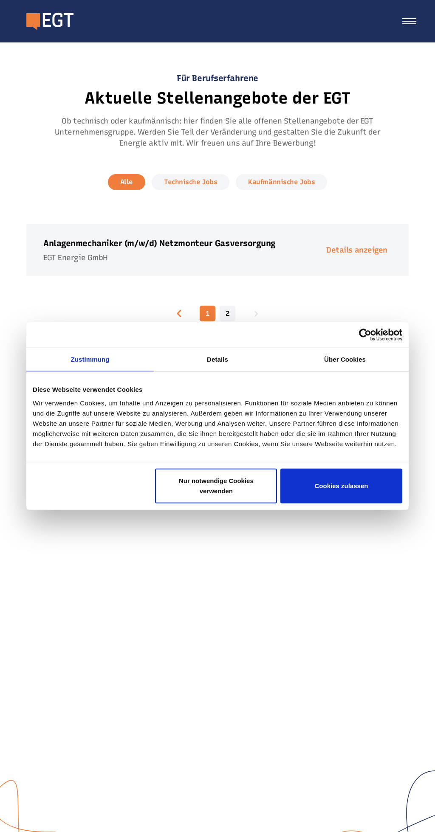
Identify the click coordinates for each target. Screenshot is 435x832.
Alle (126, 182)
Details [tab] (217, 359)
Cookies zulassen (341, 485)
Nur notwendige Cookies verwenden (216, 485)
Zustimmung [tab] (90, 359)
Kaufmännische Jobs (281, 182)
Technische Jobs (190, 182)
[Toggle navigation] (409, 21)
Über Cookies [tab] (345, 359)
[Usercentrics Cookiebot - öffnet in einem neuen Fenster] (365, 335)
